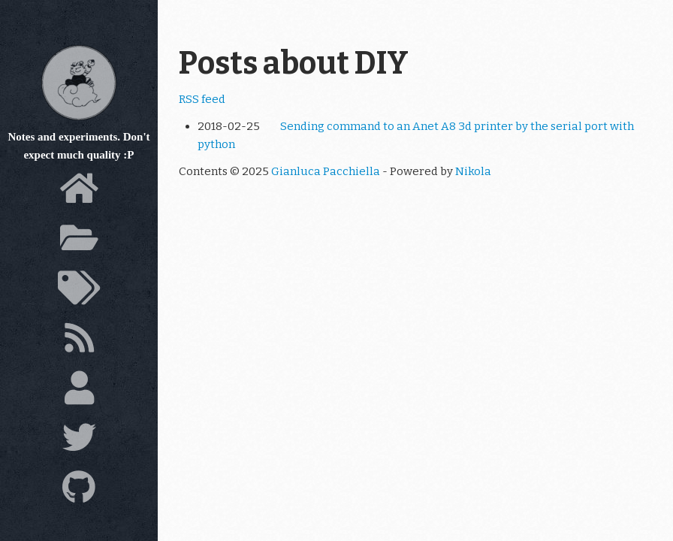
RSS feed (202, 99)
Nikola (473, 171)
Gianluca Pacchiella (325, 171)
